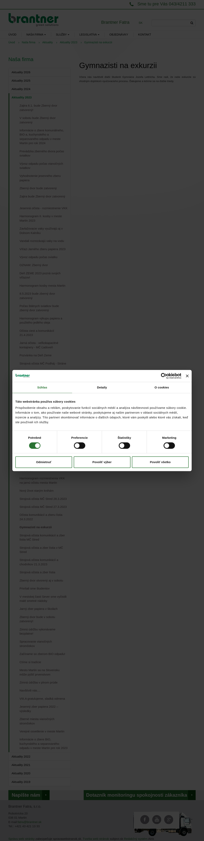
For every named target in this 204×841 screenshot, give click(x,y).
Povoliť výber (102, 462)
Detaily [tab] (102, 387)
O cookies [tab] (162, 387)
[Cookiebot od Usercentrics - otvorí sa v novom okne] (163, 376)
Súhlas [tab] (42, 387)
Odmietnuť (43, 462)
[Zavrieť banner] (187, 375)
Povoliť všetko (160, 462)
